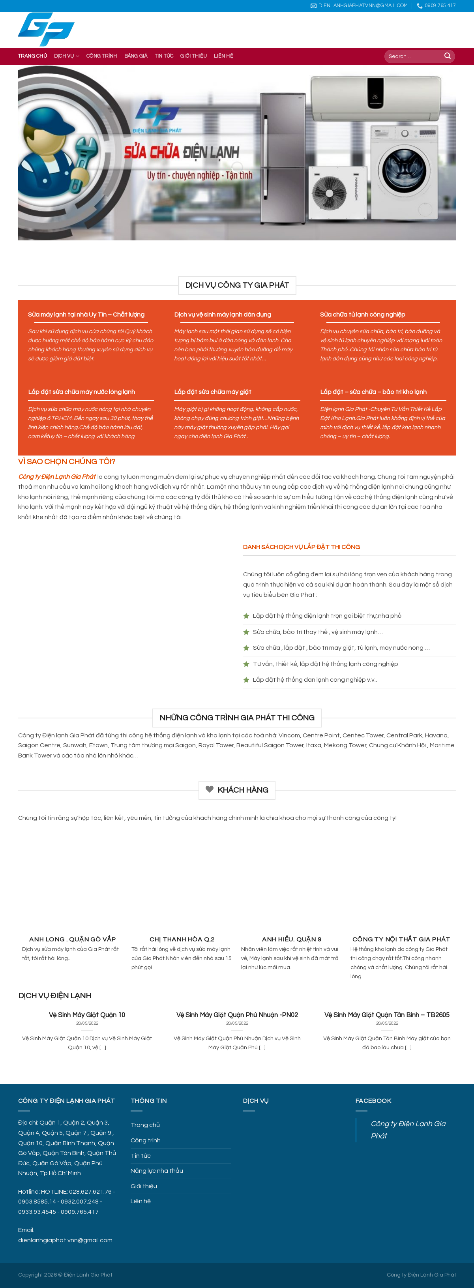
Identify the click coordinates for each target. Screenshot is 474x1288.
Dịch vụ (66, 56)
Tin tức (141, 1156)
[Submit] (447, 56)
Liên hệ (223, 56)
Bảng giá (136, 56)
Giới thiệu (193, 56)
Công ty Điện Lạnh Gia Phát (421, 1275)
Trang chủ (32, 56)
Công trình (101, 56)
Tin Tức (164, 56)
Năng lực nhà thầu (157, 1171)
